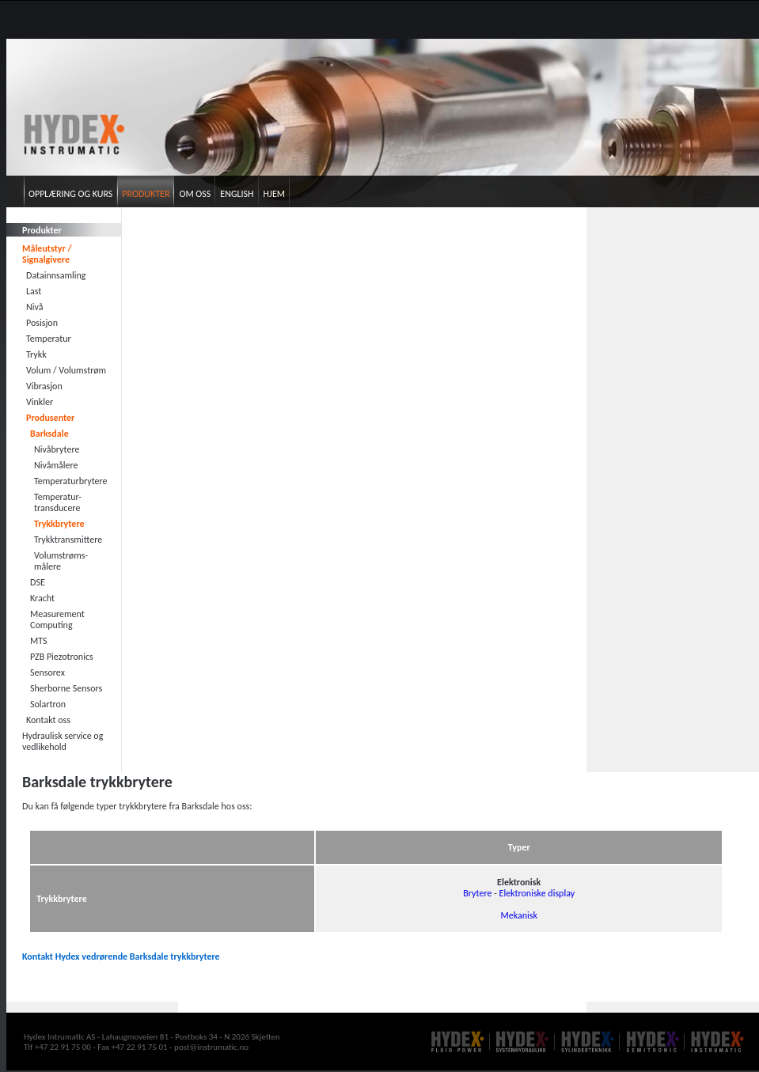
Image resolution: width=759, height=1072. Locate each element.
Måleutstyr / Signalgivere (47, 254)
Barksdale (49, 433)
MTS (38, 640)
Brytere (477, 893)
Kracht (42, 598)
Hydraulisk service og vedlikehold (62, 741)
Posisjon (42, 322)
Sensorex (47, 672)
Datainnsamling (56, 275)
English (236, 193)
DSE (37, 582)
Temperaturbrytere (71, 481)
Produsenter (50, 417)
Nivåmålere (56, 465)
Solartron (48, 704)
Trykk (36, 354)
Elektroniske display (537, 893)
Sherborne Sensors (66, 688)
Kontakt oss (48, 719)
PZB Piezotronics (61, 656)
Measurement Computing (57, 619)
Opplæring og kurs (70, 193)
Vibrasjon (44, 386)
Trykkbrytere (59, 523)
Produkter (145, 193)
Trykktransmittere (68, 539)
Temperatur (48, 338)
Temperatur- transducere (58, 502)
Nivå (35, 307)
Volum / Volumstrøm (66, 370)
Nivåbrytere (56, 449)
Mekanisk (518, 915)
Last (33, 291)
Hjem (274, 193)
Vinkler (39, 401)
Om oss (195, 193)
